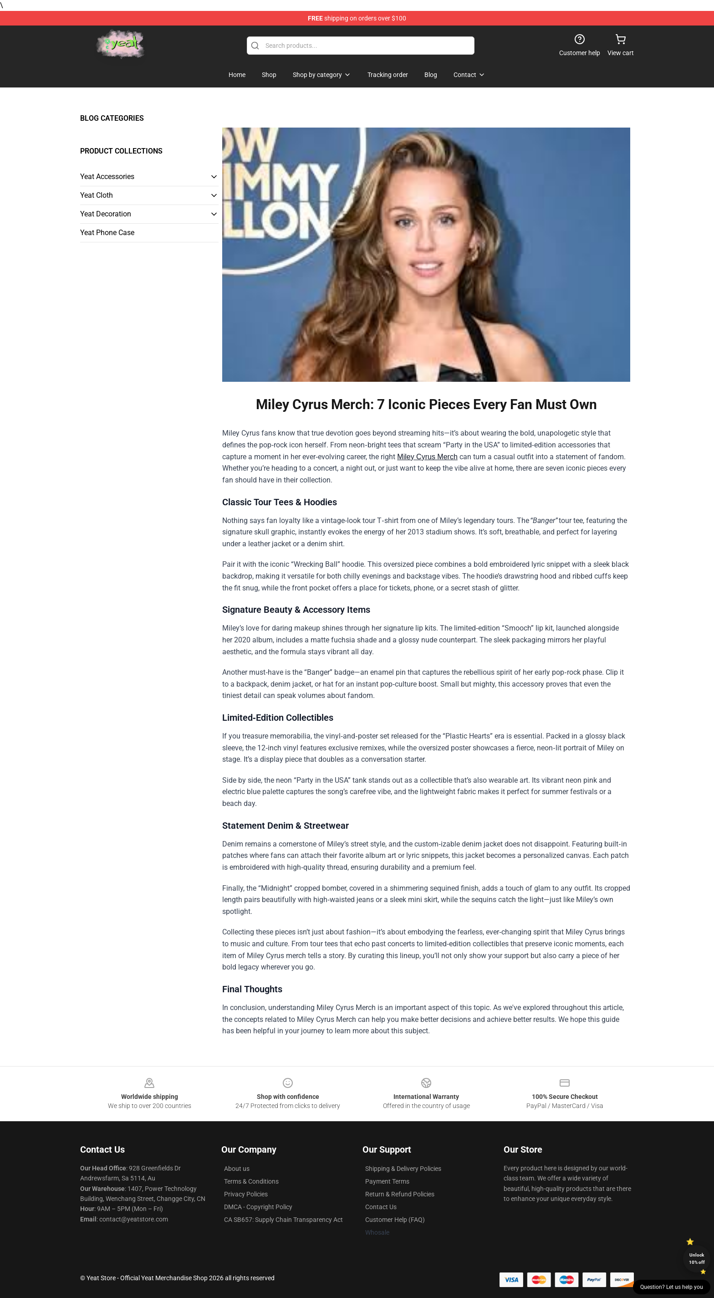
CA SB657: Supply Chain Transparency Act (283, 1219)
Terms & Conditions (251, 1181)
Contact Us (381, 1207)
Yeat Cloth (96, 195)
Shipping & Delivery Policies (403, 1168)
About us (237, 1168)
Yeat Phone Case (107, 232)
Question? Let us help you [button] (671, 1287)
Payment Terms (387, 1181)
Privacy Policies (246, 1194)
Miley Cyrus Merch (427, 457)
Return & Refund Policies (399, 1194)
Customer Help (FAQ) (395, 1219)
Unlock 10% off (697, 1258)
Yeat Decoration (105, 214)
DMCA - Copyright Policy (258, 1207)
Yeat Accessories (107, 176)
